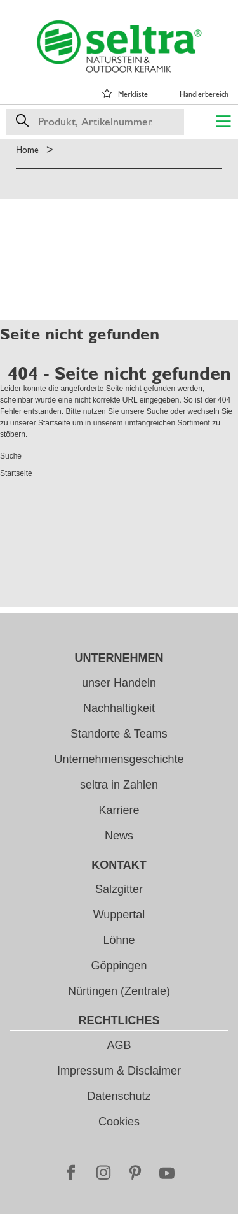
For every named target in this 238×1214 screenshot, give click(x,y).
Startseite (54, 422)
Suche (157, 411)
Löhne (119, 940)
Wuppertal (119, 914)
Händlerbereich (204, 94)
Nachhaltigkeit (119, 708)
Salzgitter (119, 889)
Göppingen (119, 965)
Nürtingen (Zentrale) (119, 991)
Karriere (118, 810)
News (119, 835)
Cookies (119, 1121)
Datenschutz (118, 1096)
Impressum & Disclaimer (119, 1070)
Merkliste (133, 94)
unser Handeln (119, 682)
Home (27, 150)
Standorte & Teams (119, 733)
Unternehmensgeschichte (118, 759)
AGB (119, 1045)
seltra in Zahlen (119, 784)
